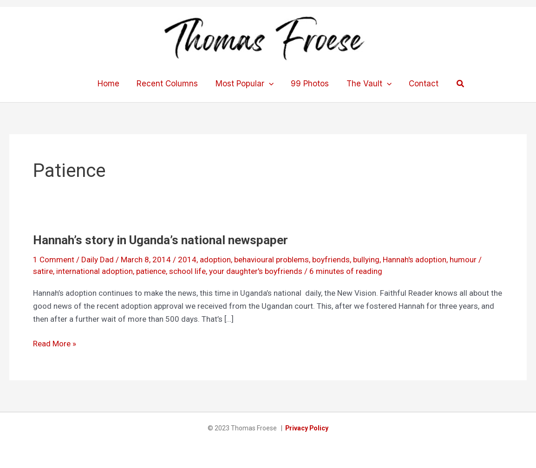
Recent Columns (169, 83)
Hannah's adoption (414, 259)
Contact (420, 83)
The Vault (366, 83)
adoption (215, 259)
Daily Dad (97, 259)
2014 (187, 259)
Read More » (54, 343)
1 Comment (53, 259)
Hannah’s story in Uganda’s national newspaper (160, 240)
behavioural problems (271, 259)
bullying (366, 259)
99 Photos (309, 83)
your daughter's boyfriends (255, 271)
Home (112, 83)
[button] (456, 84)
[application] (269, 83)
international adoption (94, 271)
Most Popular (245, 83)
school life (187, 271)
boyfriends (331, 259)
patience (151, 271)
